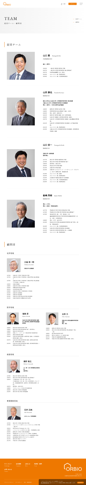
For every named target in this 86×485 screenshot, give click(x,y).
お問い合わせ (8, 470)
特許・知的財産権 (27, 482)
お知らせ (27, 464)
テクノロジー (8, 464)
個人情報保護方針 (45, 482)
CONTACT (72, 4)
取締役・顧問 (38, 464)
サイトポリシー (19, 482)
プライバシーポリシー (9, 482)
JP (61, 4)
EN (65, 4)
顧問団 (77, 22)
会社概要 (18, 464)
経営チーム (79, 19)
